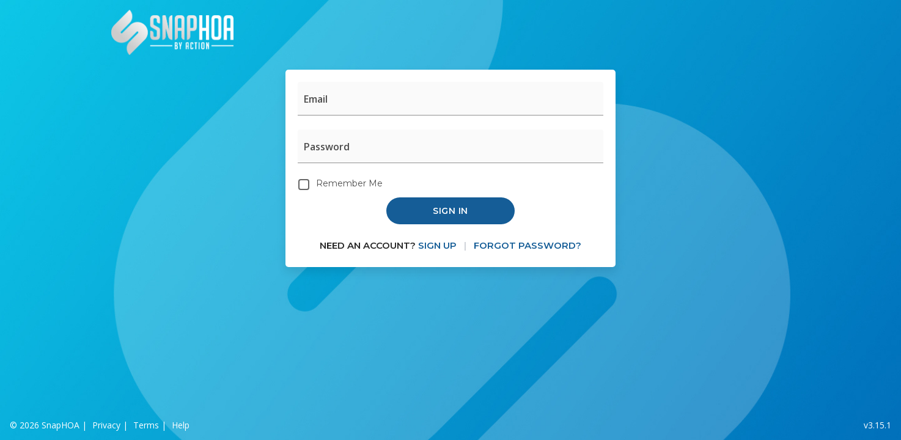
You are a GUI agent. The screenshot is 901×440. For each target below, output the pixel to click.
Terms (146, 425)
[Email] (450, 99)
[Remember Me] (303, 184)
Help (180, 425)
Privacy (106, 425)
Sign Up (437, 245)
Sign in (450, 210)
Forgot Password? (527, 245)
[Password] (450, 146)
